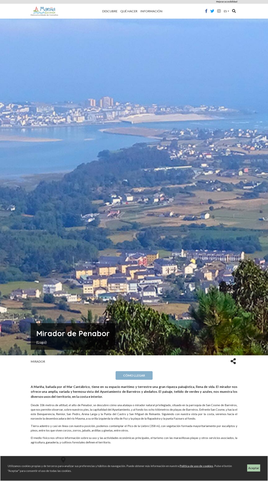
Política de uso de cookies (196, 466)
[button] (233, 360)
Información (151, 11)
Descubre (109, 11)
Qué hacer (128, 11)
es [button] (225, 11)
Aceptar (253, 468)
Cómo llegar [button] (134, 375)
